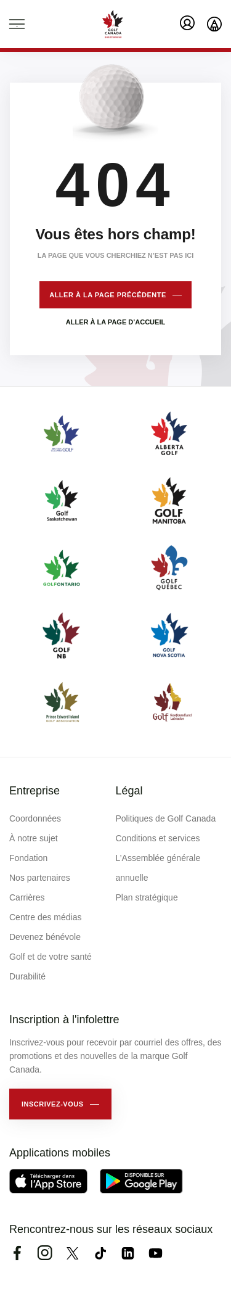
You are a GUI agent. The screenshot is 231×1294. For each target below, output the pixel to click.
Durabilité (27, 976)
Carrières (27, 897)
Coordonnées (35, 818)
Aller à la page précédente (107, 295)
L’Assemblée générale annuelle (158, 868)
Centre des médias (45, 917)
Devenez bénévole (45, 937)
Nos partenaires (39, 878)
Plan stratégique (147, 897)
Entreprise (34, 791)
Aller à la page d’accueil (115, 322)
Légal (129, 791)
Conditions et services (158, 838)
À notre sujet (33, 838)
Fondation (28, 858)
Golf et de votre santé (50, 957)
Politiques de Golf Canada (166, 818)
